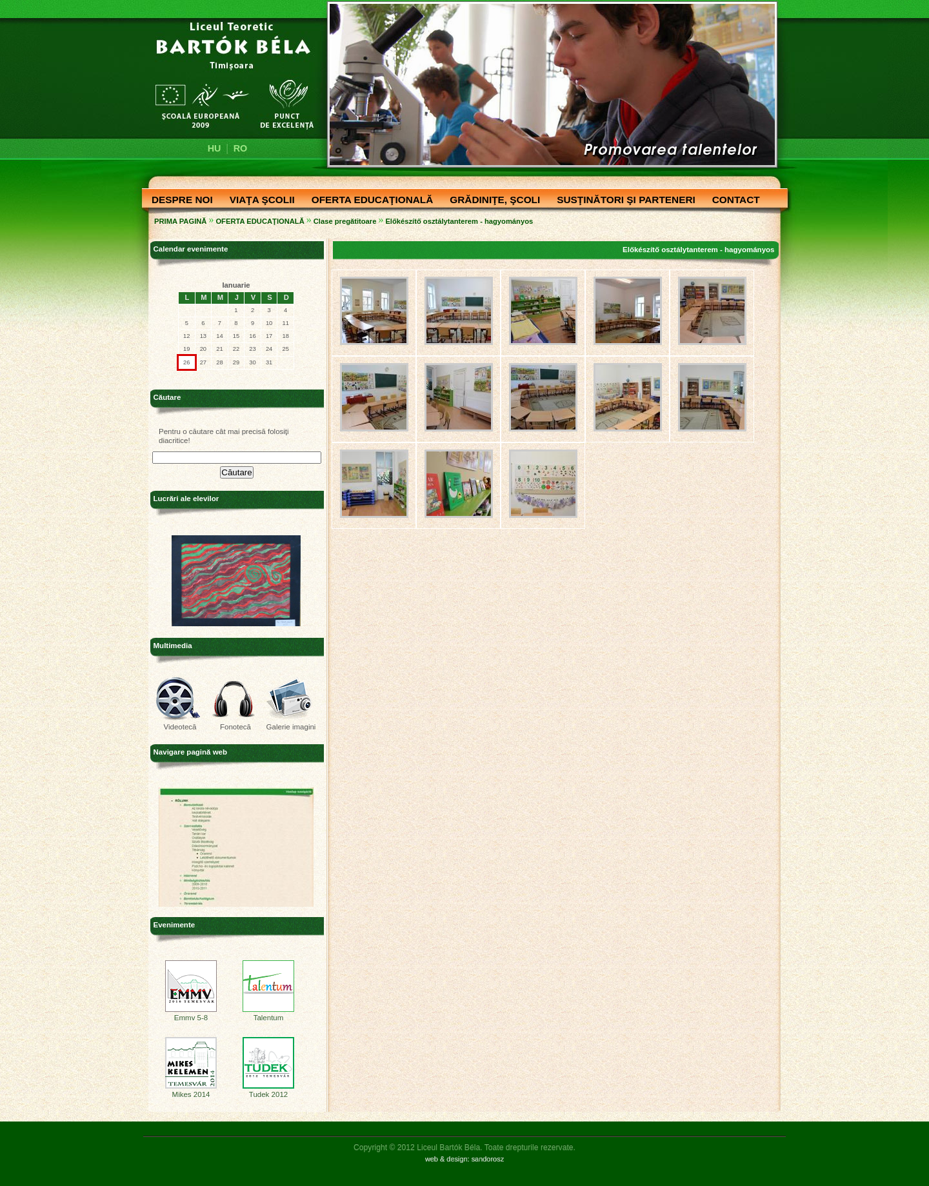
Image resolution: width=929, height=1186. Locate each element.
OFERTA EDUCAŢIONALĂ (369, 200)
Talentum (268, 1014)
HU (214, 148)
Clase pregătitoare (345, 221)
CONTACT (732, 200)
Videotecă (179, 727)
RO (241, 148)
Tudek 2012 (268, 1091)
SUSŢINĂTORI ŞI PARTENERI (623, 200)
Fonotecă (235, 727)
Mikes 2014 (191, 1091)
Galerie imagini (291, 727)
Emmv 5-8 (191, 1014)
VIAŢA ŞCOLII (259, 200)
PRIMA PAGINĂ (180, 221)
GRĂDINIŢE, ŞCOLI (491, 200)
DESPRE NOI (179, 200)
